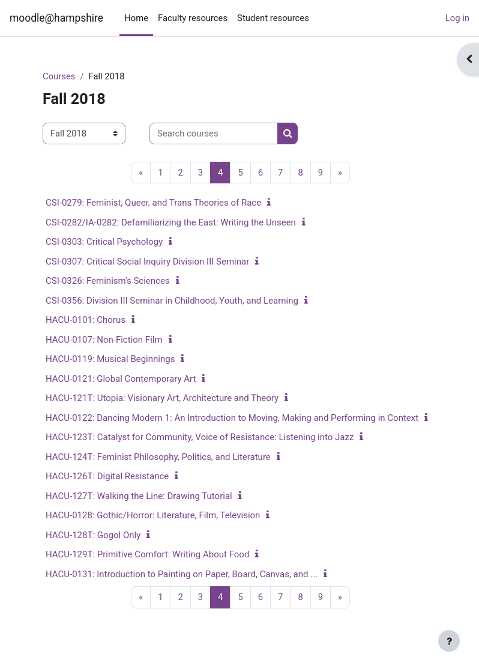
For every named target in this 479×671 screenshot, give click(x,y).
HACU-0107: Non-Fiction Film (104, 339)
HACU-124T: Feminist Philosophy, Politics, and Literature (158, 457)
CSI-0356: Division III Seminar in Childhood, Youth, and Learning (172, 300)
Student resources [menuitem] (273, 18)
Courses (59, 76)
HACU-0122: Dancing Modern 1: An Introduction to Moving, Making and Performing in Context (232, 417)
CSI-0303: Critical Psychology (104, 241)
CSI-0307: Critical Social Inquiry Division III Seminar (147, 261)
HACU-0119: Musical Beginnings (110, 359)
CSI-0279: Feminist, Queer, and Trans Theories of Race (153, 202)
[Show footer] (449, 641)
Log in (457, 18)
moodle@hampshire (56, 18)
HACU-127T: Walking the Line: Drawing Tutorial (139, 496)
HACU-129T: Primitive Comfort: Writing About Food (147, 554)
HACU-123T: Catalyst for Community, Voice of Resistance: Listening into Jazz (200, 437)
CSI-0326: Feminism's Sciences (108, 280)
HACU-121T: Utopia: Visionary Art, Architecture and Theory (162, 398)
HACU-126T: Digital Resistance (107, 476)
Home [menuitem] (136, 18)
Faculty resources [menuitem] (192, 18)
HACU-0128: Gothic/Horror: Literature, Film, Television (153, 515)
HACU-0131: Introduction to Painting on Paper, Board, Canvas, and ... (182, 574)
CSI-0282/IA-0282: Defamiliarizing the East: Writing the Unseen (171, 222)
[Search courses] (213, 133)
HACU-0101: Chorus (85, 319)
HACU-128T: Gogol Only (93, 535)
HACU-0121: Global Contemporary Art (121, 378)
